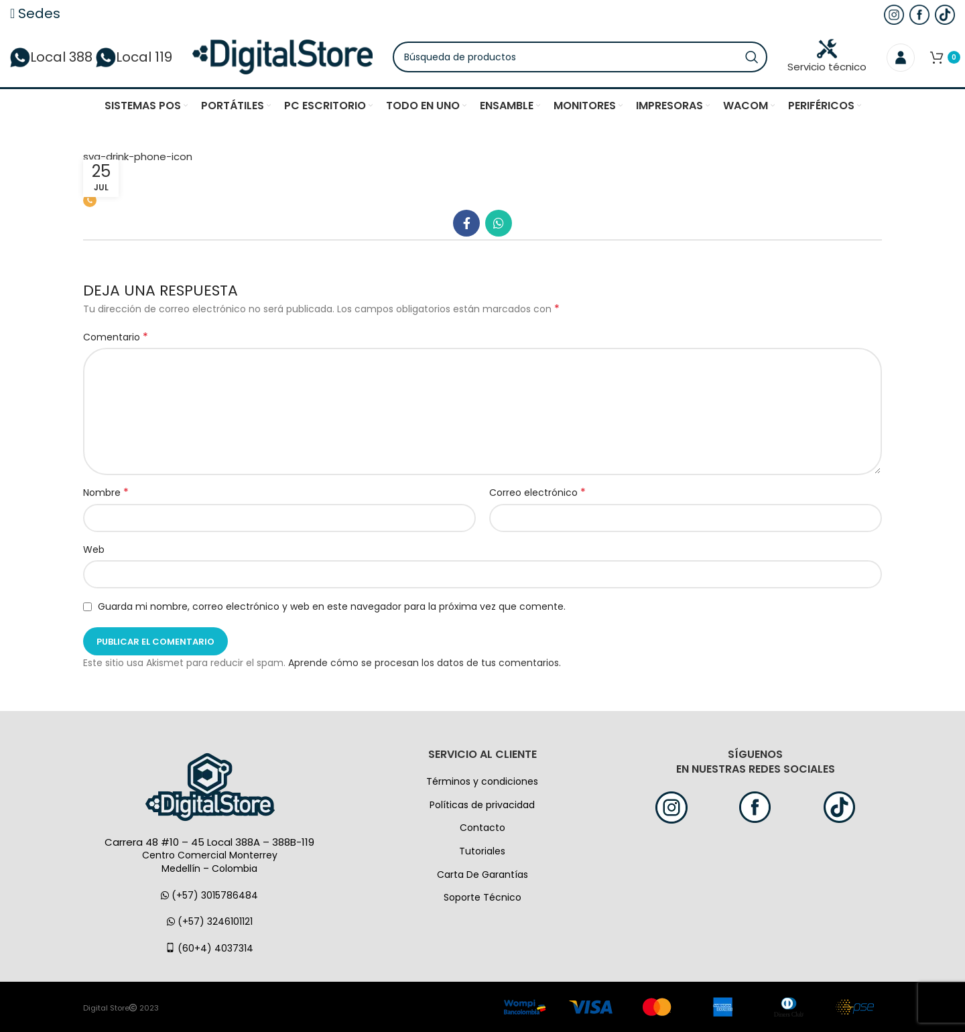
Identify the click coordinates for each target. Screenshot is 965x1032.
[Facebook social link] (466, 223)
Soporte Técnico (482, 897)
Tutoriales (482, 851)
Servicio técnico (826, 56)
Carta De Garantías (482, 874)
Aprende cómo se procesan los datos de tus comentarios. (424, 662)
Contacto (482, 827)
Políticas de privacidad (482, 805)
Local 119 (134, 57)
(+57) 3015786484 (209, 895)
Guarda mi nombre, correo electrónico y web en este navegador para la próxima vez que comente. (332, 606)
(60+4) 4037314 (209, 948)
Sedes (35, 13)
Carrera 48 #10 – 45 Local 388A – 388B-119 (209, 842)
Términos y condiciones (482, 781)
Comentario (115, 337)
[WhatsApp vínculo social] (498, 223)
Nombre (106, 492)
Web (94, 549)
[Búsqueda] (580, 57)
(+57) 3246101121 (210, 921)
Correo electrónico (537, 492)
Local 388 (51, 57)
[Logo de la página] (282, 56)
